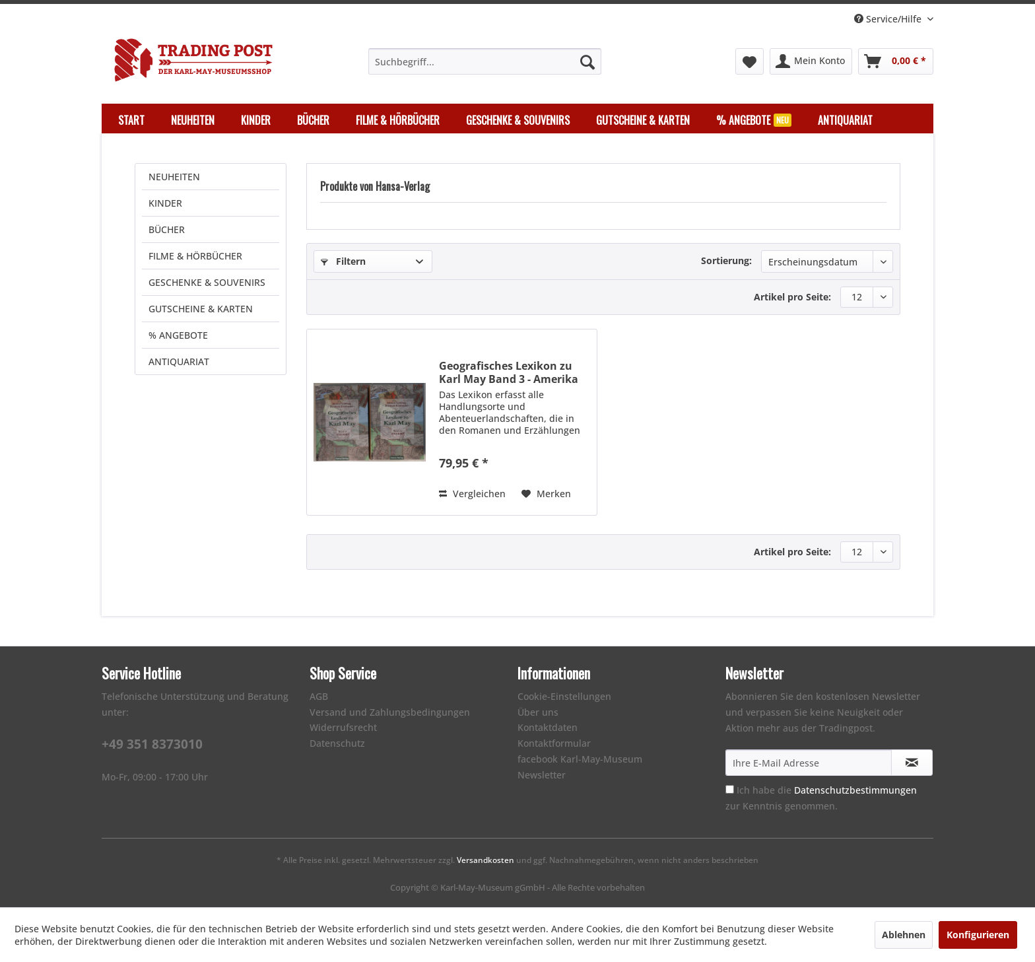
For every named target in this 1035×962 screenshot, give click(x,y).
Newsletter (542, 775)
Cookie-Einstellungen (564, 696)
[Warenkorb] (895, 61)
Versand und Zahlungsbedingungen (390, 712)
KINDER (165, 203)
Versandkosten (485, 860)
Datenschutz (337, 743)
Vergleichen (472, 493)
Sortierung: (726, 260)
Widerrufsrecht (343, 727)
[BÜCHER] (313, 120)
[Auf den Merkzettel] (546, 494)
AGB (319, 696)
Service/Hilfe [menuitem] (889, 19)
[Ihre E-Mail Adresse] (808, 762)
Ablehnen (903, 934)
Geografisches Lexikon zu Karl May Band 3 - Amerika (508, 372)
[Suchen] (587, 61)
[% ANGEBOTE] (754, 120)
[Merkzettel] (749, 61)
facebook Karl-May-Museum (580, 759)
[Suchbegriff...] (484, 61)
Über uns (538, 712)
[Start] (131, 120)
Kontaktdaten (548, 727)
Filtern (343, 261)
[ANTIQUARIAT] (845, 120)
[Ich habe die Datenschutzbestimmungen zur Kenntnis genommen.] (729, 789)
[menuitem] (484, 61)
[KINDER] (256, 120)
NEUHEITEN (174, 176)
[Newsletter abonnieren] (912, 762)
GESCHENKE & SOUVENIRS (207, 282)
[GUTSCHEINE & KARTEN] (643, 120)
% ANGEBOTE (178, 335)
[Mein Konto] (811, 61)
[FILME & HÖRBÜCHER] (398, 120)
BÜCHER (167, 229)
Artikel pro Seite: (792, 297)
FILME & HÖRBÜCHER (195, 256)
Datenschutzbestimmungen (855, 790)
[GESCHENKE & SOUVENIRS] (518, 120)
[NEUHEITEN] (193, 120)
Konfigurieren (978, 934)
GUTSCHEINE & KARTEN (201, 308)
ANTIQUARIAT (179, 361)
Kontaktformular (554, 743)
